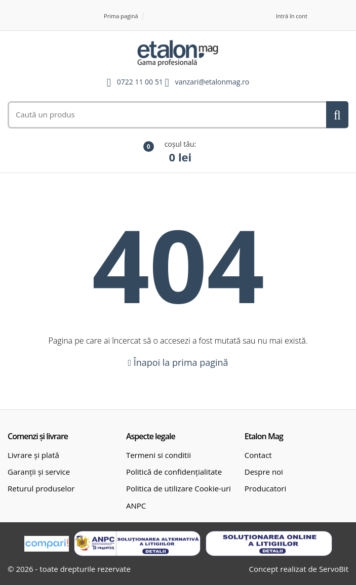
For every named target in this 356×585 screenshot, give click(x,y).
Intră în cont (291, 16)
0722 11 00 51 (140, 82)
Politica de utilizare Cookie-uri (178, 488)
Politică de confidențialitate (174, 472)
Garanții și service (39, 472)
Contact (258, 455)
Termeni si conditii (158, 455)
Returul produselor (41, 488)
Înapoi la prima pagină (178, 362)
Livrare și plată (33, 455)
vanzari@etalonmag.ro (212, 82)
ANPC (136, 505)
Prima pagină (121, 16)
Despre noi (264, 472)
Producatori (265, 488)
